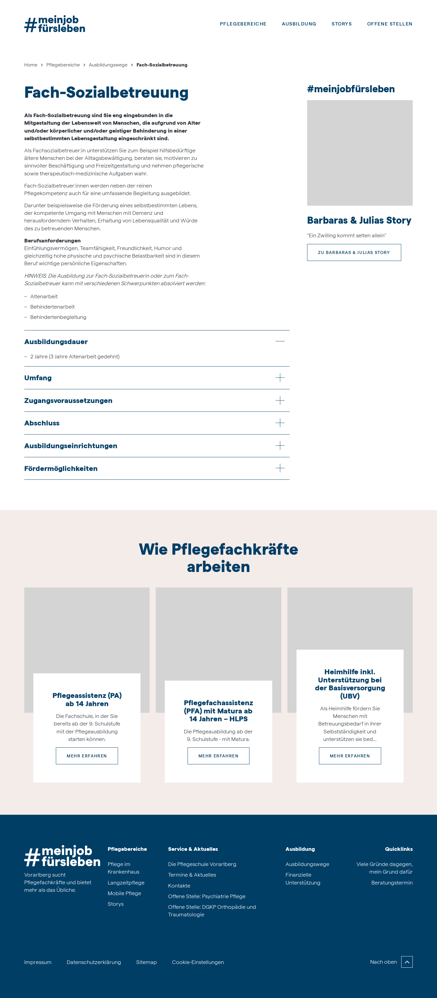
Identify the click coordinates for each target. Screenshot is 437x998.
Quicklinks (399, 849)
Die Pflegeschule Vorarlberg (202, 864)
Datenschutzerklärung (94, 962)
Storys (342, 23)
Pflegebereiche (243, 23)
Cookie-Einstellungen (198, 962)
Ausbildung (300, 849)
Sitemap (146, 962)
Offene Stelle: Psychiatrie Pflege (207, 896)
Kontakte (179, 885)
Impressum (38, 962)
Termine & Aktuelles (192, 875)
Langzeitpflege (126, 882)
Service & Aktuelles (193, 849)
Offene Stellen (390, 23)
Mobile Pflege (124, 893)
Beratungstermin (392, 882)
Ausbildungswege (307, 864)
